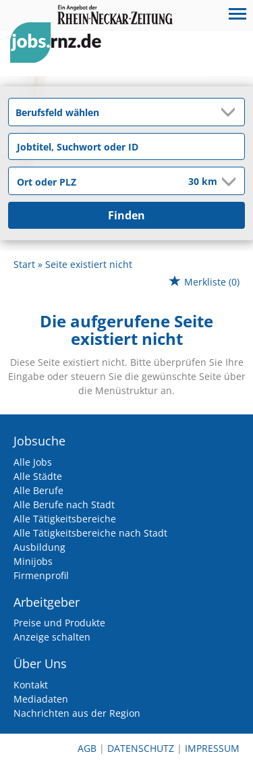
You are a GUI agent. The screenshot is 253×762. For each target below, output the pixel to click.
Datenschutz (140, 748)
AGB (87, 748)
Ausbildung (39, 547)
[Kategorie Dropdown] (230, 112)
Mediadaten (40, 698)
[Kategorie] (113, 112)
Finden (126, 215)
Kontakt (30, 684)
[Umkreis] (193, 182)
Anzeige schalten (51, 636)
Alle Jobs (32, 462)
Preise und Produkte (59, 622)
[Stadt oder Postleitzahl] (89, 181)
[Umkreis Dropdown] (227, 181)
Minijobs (33, 561)
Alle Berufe (38, 490)
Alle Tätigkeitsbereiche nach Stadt (90, 532)
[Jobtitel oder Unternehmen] (126, 146)
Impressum (212, 748)
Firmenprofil (41, 575)
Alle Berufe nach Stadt (64, 504)
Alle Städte (37, 476)
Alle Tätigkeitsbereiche (64, 518)
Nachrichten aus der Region (76, 713)
